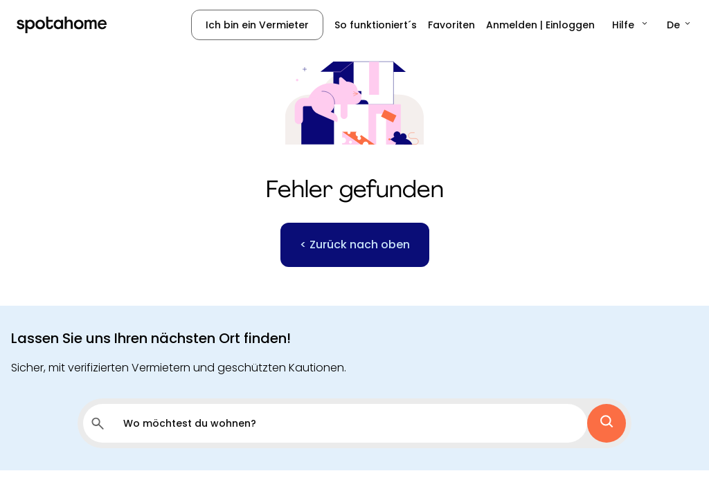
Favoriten (451, 25)
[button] (631, 25)
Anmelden (511, 25)
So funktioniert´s (375, 25)
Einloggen (570, 25)
